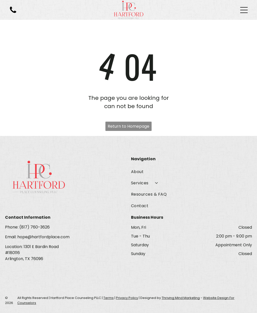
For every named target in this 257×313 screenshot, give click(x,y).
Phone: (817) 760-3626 (27, 227)
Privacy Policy (127, 297)
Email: (10, 237)
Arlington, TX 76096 (24, 259)
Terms (108, 297)
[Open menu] (244, 10)
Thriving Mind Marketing (181, 297)
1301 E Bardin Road (41, 247)
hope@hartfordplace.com (43, 237)
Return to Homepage (128, 126)
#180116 (12, 253)
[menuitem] (191, 171)
